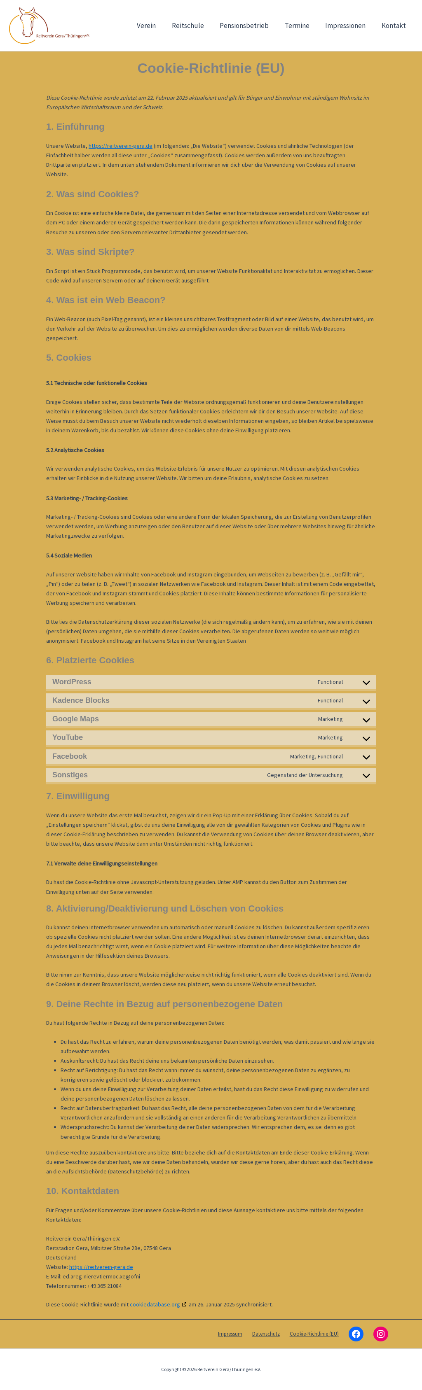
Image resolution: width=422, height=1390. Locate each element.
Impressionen (348, 25)
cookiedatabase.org (155, 1304)
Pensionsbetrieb (250, 25)
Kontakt (394, 25)
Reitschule (196, 25)
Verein (156, 25)
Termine (301, 25)
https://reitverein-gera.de (120, 145)
